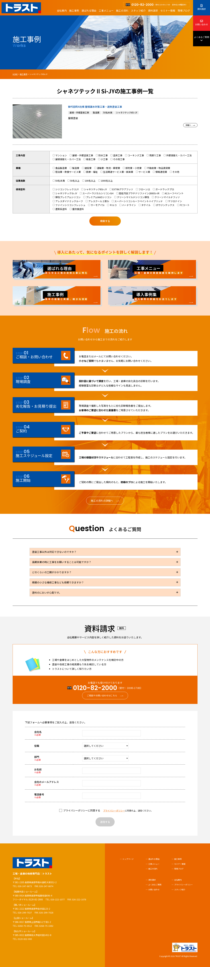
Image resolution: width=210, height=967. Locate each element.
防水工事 (102, 155)
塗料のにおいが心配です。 (46, 592)
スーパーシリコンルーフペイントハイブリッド (137, 201)
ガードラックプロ (163, 189)
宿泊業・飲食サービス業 (67, 171)
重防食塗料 (77, 209)
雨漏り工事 (154, 155)
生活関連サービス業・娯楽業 (116, 171)
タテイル (145, 205)
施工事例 (74, 10)
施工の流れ (122, 10)
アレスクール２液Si (97, 201)
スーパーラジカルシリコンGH (97, 193)
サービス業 (143, 171)
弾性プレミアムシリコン (67, 197)
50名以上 (73, 180)
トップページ (128, 859)
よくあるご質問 (201, 38)
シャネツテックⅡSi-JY (94, 189)
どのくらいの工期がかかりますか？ (51, 572)
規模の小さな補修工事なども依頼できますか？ (58, 582)
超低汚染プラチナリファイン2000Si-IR (137, 193)
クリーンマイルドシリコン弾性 (131, 197)
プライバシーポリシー (114, 810)
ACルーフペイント (172, 193)
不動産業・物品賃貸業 (157, 168)
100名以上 (89, 180)
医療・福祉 (91, 171)
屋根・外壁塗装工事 (81, 155)
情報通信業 (160, 171)
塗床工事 (116, 155)
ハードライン (127, 205)
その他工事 (117, 159)
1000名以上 (105, 180)
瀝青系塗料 (60, 209)
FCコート (183, 205)
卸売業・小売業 (132, 168)
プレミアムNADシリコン (97, 197)
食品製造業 (60, 168)
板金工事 (89, 159)
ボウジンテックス (163, 205)
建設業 (87, 168)
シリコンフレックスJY (66, 189)
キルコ (112, 205)
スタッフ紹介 (138, 10)
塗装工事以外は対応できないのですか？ (54, 552)
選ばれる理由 (89, 10)
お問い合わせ (201, 23)
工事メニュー (106, 10)
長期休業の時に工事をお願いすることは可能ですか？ (61, 562)
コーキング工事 (134, 155)
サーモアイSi (96, 205)
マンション (60, 155)
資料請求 (153, 10)
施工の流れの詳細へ (102, 500)
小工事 (103, 159)
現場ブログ (184, 10)
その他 (174, 171)
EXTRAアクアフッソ (121, 189)
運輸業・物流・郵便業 (107, 168)
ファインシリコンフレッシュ (69, 205)
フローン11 (143, 189)
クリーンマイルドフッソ (166, 197)
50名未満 (59, 180)
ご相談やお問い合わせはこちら (102, 695)
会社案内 (62, 10)
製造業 (74, 168)
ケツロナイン (173, 201)
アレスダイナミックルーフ (68, 201)
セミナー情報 (167, 10)
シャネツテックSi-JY (65, 193)
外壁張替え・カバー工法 (178, 155)
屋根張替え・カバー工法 (67, 159)
